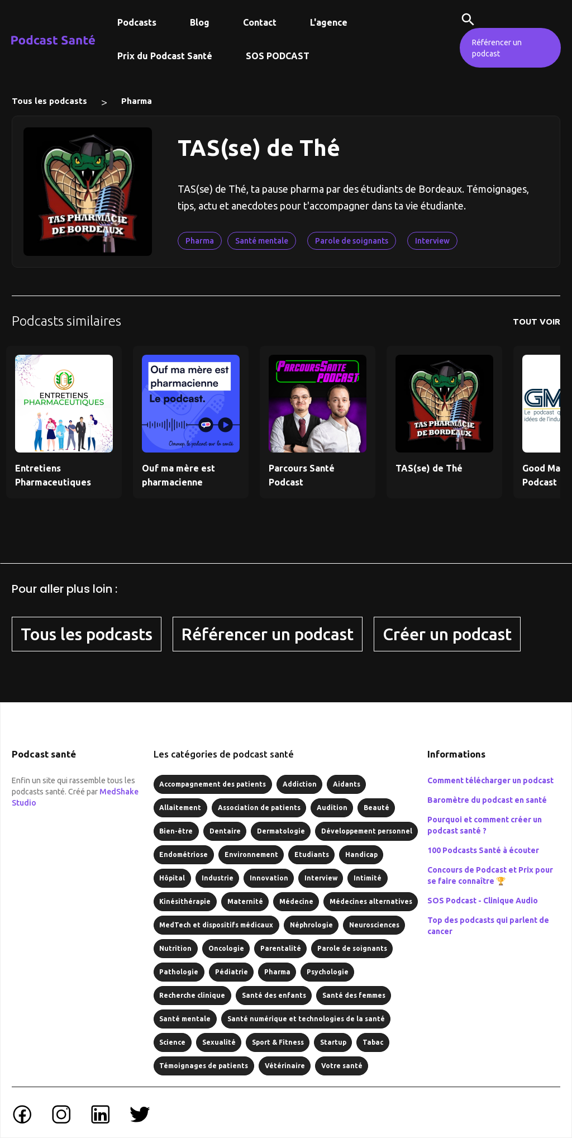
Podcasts (136, 22)
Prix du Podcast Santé (164, 56)
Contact (260, 22)
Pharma (136, 101)
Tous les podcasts (49, 101)
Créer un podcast (447, 634)
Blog (199, 22)
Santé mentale (261, 240)
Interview (432, 240)
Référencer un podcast (497, 48)
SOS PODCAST (277, 56)
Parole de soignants (351, 240)
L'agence (328, 22)
